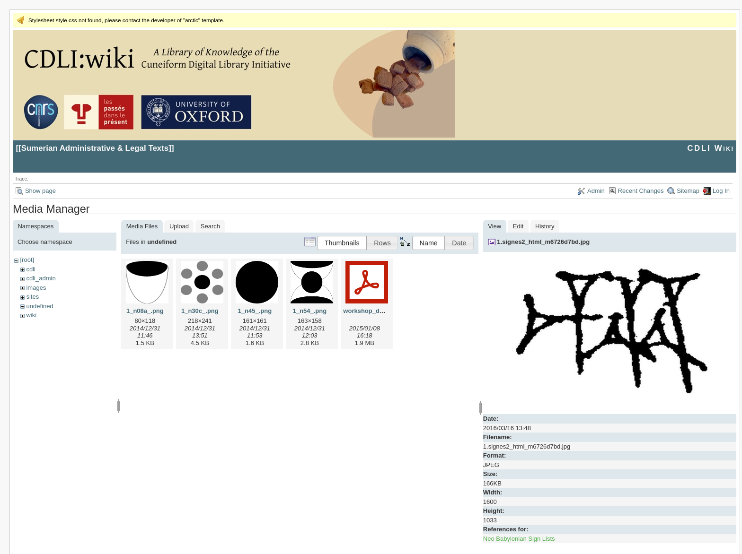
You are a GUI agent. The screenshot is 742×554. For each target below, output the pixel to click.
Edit (518, 226)
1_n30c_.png (200, 310)
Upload (179, 226)
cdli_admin (40, 278)
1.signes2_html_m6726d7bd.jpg (543, 241)
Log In (721, 190)
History (544, 226)
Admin (596, 190)
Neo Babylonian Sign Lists (519, 538)
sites (32, 296)
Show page (40, 190)
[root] (27, 259)
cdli (30, 269)
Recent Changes (641, 190)
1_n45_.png (255, 310)
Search (210, 226)
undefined (39, 306)
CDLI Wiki (710, 148)
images (36, 287)
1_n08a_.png (145, 310)
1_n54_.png (310, 310)
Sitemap (688, 190)
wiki (31, 315)
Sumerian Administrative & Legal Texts (95, 148)
